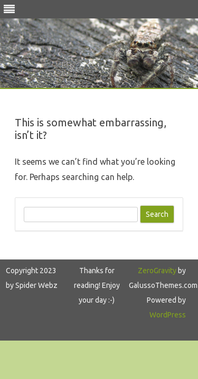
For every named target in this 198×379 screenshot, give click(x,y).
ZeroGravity (157, 270)
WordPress (167, 315)
